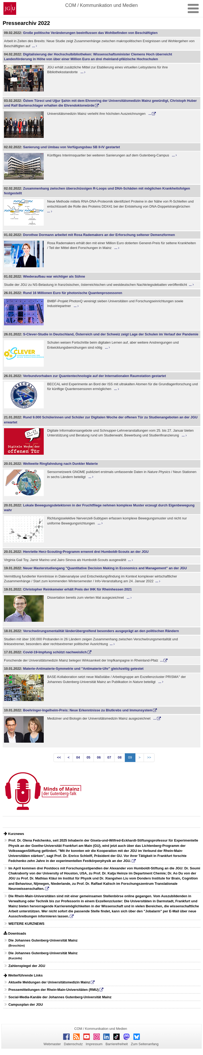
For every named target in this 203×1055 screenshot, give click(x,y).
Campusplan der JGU (25, 1004)
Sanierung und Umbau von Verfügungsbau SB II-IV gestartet (71, 147)
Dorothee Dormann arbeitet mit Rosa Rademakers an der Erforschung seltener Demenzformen (99, 235)
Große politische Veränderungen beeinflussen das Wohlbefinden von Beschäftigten (90, 33)
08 (119, 757)
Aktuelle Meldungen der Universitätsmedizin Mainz (49, 982)
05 (88, 757)
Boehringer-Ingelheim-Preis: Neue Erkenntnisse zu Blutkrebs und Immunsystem (87, 710)
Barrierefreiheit (116, 1044)
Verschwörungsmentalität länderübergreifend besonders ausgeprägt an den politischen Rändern (101, 631)
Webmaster (52, 1044)
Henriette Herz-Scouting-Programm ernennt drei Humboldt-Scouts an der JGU (86, 552)
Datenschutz (73, 1044)
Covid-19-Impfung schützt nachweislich (55, 652)
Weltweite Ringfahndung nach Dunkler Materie (60, 464)
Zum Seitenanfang (144, 1044)
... (33, 46)
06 (99, 757)
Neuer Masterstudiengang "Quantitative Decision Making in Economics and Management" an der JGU (105, 568)
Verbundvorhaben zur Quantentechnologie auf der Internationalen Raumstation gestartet (94, 376)
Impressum (94, 1044)
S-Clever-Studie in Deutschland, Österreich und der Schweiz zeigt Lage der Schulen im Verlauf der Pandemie (110, 334)
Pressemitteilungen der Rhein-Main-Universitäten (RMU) (53, 990)
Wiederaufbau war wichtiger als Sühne (54, 276)
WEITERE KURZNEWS (26, 924)
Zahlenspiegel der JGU (26, 966)
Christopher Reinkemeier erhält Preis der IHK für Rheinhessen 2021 (77, 589)
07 (109, 757)
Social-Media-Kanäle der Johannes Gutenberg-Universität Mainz (60, 997)
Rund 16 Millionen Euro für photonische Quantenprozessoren (72, 293)
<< (59, 757)
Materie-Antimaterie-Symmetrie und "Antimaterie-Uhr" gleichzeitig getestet (83, 669)
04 (78, 757)
